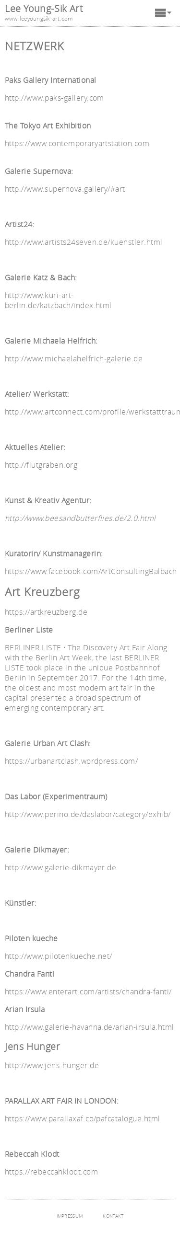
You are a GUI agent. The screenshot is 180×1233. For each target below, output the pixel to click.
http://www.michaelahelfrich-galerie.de (74, 359)
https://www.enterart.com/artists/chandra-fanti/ (88, 992)
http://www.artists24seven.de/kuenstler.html (84, 242)
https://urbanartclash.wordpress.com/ (71, 761)
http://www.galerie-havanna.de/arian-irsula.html (89, 1027)
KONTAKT (113, 1216)
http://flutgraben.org (41, 465)
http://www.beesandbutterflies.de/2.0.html (80, 518)
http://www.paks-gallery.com (54, 98)
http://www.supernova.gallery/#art (65, 189)
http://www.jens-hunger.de (52, 1065)
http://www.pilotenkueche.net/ (58, 956)
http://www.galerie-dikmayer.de (60, 868)
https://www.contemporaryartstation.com (77, 143)
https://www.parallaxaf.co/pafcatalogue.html (82, 1119)
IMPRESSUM (70, 1216)
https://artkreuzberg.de (46, 612)
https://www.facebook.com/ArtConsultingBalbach (91, 571)
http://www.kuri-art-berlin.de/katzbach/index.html (58, 300)
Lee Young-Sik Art (44, 8)
